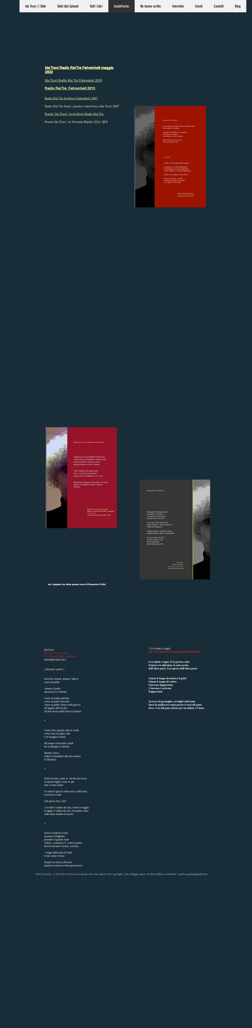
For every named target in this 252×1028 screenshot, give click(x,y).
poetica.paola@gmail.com (193, 874)
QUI (105, 122)
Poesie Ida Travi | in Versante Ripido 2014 (73, 122)
